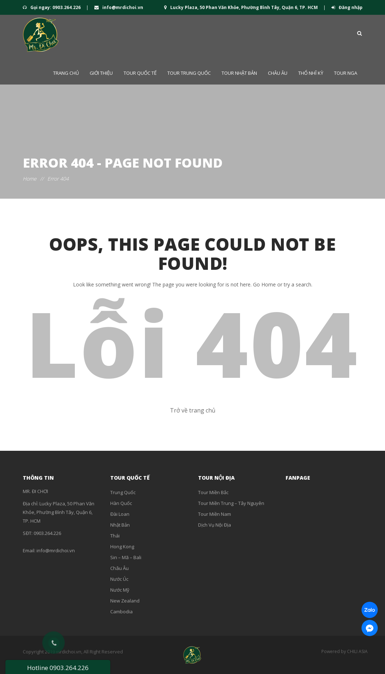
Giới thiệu (101, 73)
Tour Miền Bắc (213, 492)
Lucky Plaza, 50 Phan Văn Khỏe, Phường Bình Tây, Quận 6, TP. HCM (241, 7)
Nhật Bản (120, 525)
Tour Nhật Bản (239, 73)
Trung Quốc (123, 492)
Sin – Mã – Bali (125, 557)
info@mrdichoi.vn (118, 7)
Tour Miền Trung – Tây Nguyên (231, 503)
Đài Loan (119, 514)
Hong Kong (122, 546)
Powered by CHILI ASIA (344, 651)
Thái (115, 535)
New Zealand (125, 600)
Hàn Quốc (121, 503)
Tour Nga (345, 73)
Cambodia (121, 611)
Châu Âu (277, 73)
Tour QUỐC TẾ (140, 73)
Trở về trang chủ (192, 410)
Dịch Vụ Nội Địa (214, 525)
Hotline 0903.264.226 (58, 668)
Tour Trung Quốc (189, 73)
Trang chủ (66, 73)
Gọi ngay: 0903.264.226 (52, 7)
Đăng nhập (347, 7)
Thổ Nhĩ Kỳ (310, 73)
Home (30, 178)
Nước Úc (119, 579)
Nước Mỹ (119, 590)
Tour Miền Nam (214, 514)
